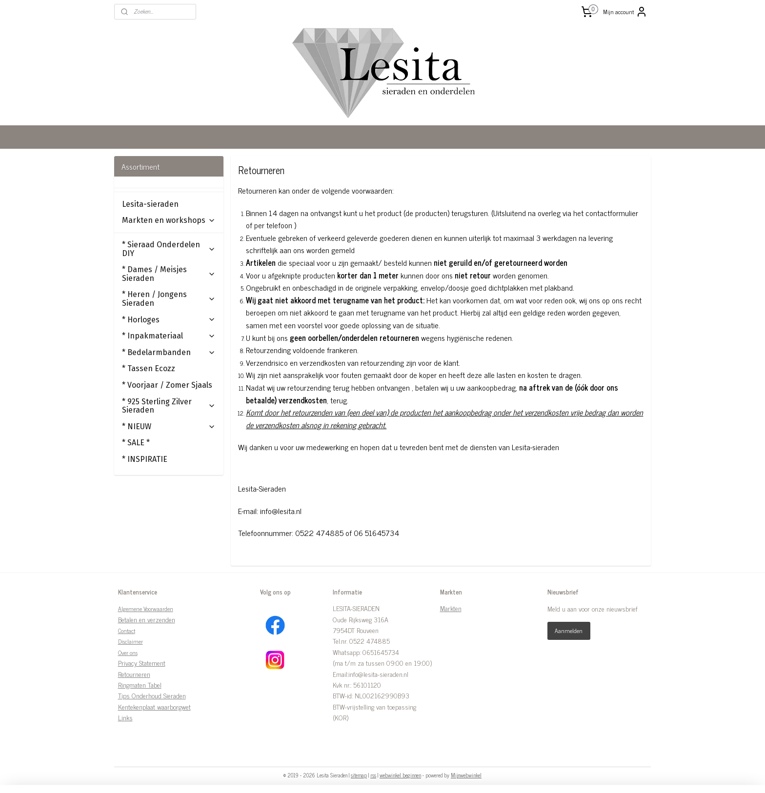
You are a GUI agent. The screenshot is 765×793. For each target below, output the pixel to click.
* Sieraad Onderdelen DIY (169, 249)
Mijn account (625, 12)
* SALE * (136, 442)
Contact (126, 630)
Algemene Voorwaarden (145, 609)
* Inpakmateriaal (169, 335)
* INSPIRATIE (144, 459)
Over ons (128, 652)
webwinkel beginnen (400, 775)
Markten (451, 608)
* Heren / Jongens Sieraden (169, 299)
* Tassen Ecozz (148, 368)
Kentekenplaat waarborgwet (154, 706)
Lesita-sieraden (150, 204)
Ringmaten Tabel (139, 684)
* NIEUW (169, 426)
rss (373, 775)
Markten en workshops (169, 220)
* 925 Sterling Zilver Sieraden (169, 406)
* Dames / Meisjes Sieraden (169, 274)
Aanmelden (569, 630)
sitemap (359, 775)
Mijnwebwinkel (466, 775)
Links (125, 717)
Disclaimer (130, 641)
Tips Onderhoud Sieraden (152, 695)
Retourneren (134, 673)
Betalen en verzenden (146, 619)
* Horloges (169, 319)
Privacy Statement (141, 662)
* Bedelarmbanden (169, 352)
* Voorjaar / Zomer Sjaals (167, 385)
